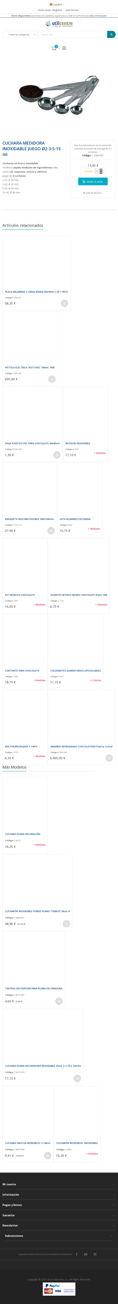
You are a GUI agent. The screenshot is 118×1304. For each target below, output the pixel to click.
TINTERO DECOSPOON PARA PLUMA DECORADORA (33, 988)
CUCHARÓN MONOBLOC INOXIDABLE (77, 1143)
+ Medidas (100, 453)
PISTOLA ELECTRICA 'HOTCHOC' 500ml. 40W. (30, 367)
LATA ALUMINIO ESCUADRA (75, 519)
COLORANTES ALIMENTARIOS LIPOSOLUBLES (75, 670)
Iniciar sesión (44, 10)
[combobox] (75, 34)
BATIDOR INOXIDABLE (78, 443)
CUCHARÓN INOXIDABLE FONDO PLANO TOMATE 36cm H (37, 911)
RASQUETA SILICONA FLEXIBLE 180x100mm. (29, 519)
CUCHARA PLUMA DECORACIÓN (22, 834)
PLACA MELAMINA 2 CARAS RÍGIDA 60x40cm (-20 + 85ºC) (36, 291)
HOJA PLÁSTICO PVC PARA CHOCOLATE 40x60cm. (32, 443)
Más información (98, 15)
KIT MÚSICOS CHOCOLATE (20, 594)
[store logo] (59, 24)
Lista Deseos (72, 10)
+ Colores (95, 680)
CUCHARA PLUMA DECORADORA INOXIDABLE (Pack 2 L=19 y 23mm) (43, 1065)
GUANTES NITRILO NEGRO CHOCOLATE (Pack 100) (78, 594)
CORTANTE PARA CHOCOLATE (22, 670)
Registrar (57, 10)
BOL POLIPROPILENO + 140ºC (21, 746)
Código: (8, 297)
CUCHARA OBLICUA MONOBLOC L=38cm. (28, 1143)
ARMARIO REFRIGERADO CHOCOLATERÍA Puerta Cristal (81, 746)
